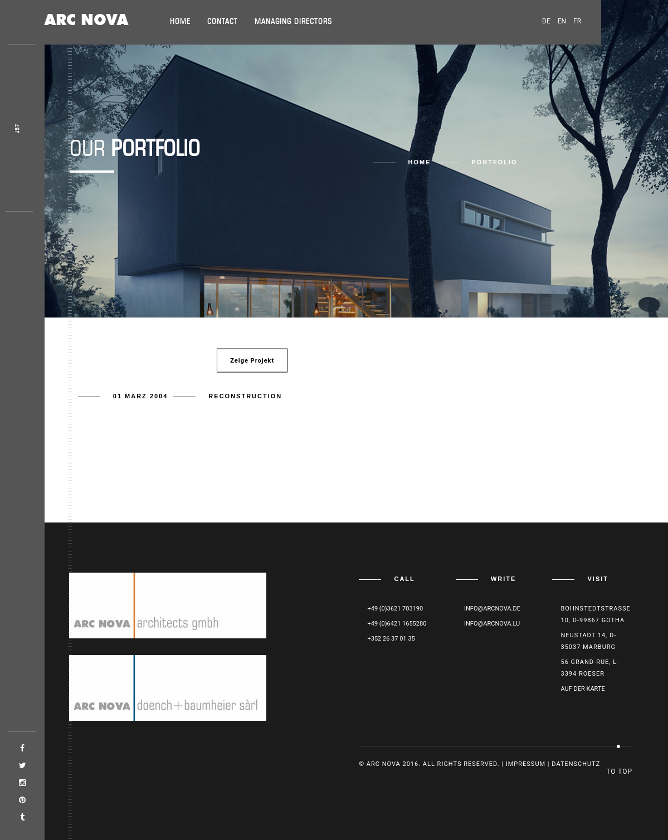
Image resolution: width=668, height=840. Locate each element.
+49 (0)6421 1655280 (396, 623)
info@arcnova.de (492, 608)
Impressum (525, 764)
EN (562, 21)
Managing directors (293, 22)
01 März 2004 (140, 396)
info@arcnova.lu (492, 623)
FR (577, 21)
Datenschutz (576, 764)
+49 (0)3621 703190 (395, 608)
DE (546, 21)
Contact (222, 22)
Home (180, 22)
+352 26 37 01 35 (391, 638)
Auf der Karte (582, 688)
